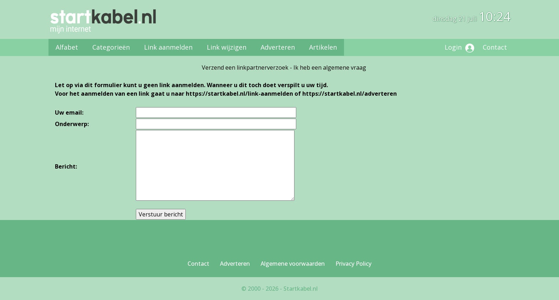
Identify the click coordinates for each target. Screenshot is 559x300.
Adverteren (278, 47)
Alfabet (67, 47)
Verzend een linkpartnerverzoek (245, 67)
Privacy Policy (353, 264)
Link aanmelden (168, 47)
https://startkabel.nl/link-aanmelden (239, 94)
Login (459, 47)
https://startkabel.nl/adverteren (349, 94)
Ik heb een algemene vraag (329, 67)
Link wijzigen (226, 47)
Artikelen (323, 47)
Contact (495, 47)
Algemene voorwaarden (293, 264)
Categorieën (111, 47)
